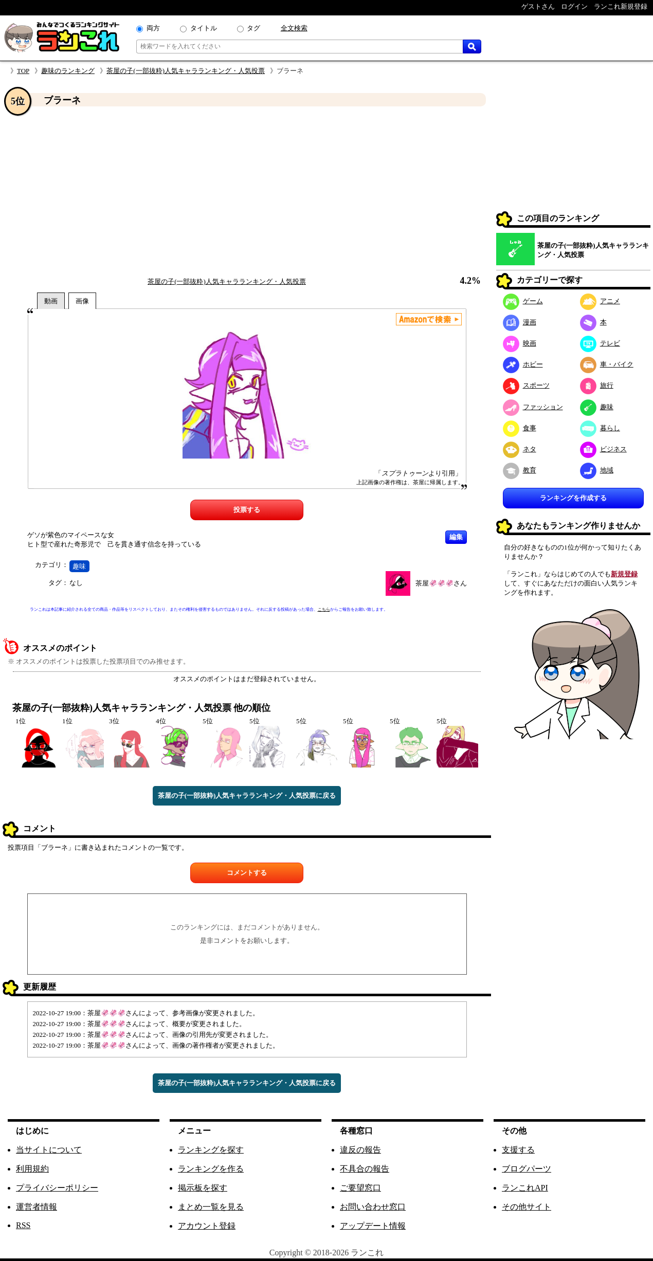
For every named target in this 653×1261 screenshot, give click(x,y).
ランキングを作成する (573, 498)
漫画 (519, 322)
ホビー (523, 364)
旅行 (596, 385)
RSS (23, 1225)
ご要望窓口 (360, 1187)
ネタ (519, 449)
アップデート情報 (373, 1225)
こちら (324, 609)
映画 (519, 343)
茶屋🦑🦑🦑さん (441, 583)
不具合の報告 (364, 1168)
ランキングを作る (211, 1168)
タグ (253, 28)
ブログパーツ (526, 1168)
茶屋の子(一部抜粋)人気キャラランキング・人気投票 (185, 71)
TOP (23, 71)
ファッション (533, 407)
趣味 (79, 566)
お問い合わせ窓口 (373, 1206)
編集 (456, 537)
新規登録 (624, 574)
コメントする (247, 872)
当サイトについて (49, 1149)
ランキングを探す (211, 1149)
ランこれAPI (525, 1187)
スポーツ (526, 385)
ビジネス (603, 449)
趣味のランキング (68, 71)
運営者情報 (36, 1206)
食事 (519, 428)
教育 (519, 470)
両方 (153, 28)
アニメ (600, 301)
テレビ (600, 343)
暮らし (600, 428)
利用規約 (32, 1168)
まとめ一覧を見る (211, 1206)
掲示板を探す (202, 1187)
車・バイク (606, 364)
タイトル (203, 28)
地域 (596, 470)
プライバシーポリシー (57, 1187)
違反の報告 (360, 1149)
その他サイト (526, 1206)
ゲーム (523, 301)
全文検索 (294, 28)
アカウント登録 (206, 1225)
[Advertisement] (247, 192)
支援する (518, 1149)
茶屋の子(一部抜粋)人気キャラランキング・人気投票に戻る (247, 795)
